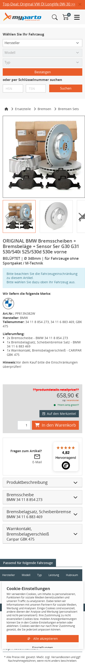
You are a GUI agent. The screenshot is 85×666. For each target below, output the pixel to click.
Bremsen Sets (68, 109)
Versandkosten (72, 400)
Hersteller (8, 575)
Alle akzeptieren (42, 638)
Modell (26, 575)
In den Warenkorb (55, 425)
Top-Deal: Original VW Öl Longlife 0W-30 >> (39, 4)
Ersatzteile (23, 109)
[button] (81, 4)
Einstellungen (42, 647)
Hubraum (72, 575)
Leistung (54, 575)
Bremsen (44, 109)
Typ (39, 575)
